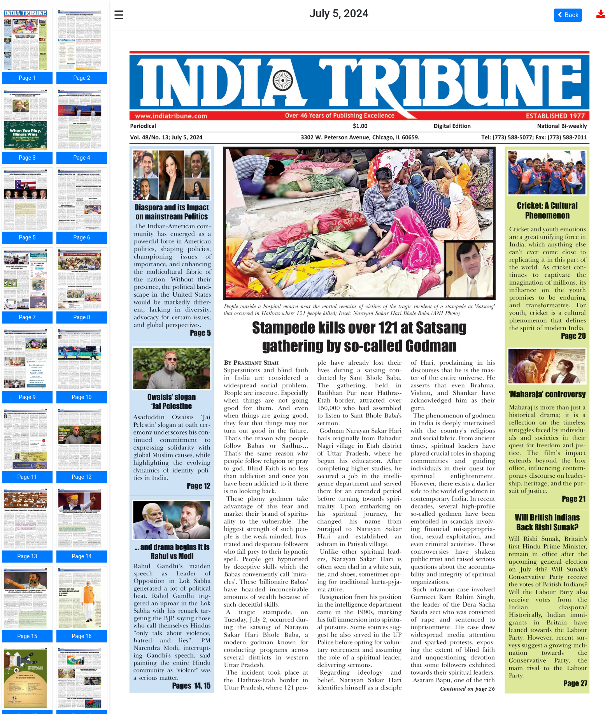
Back (567, 15)
